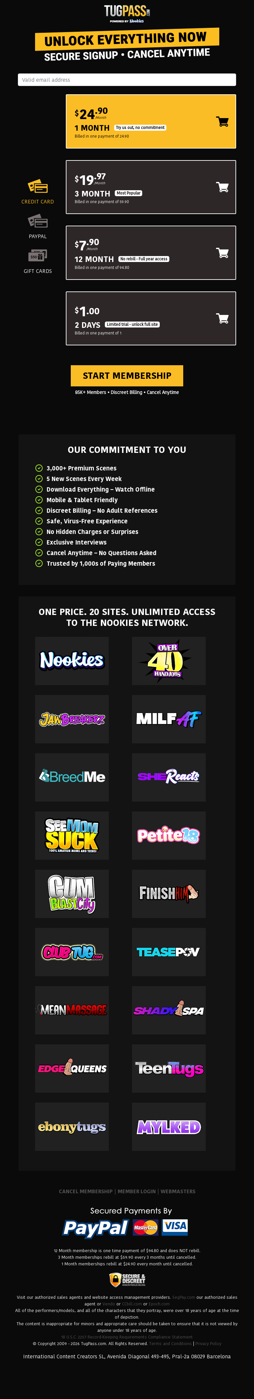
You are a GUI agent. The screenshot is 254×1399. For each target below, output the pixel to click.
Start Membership (127, 375)
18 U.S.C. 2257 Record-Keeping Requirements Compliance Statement (127, 1337)
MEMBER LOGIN (137, 1191)
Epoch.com (159, 1304)
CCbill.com (132, 1304)
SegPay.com (183, 1297)
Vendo (109, 1304)
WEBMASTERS (178, 1191)
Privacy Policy (208, 1343)
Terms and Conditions (170, 1343)
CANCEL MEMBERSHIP (86, 1191)
